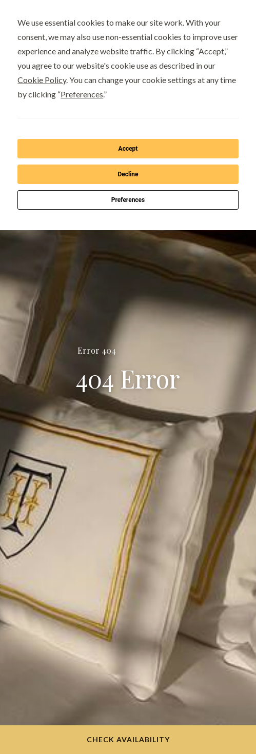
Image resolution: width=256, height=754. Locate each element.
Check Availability (128, 739)
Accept (128, 148)
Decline (127, 174)
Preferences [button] (82, 94)
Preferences (128, 199)
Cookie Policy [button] (41, 80)
